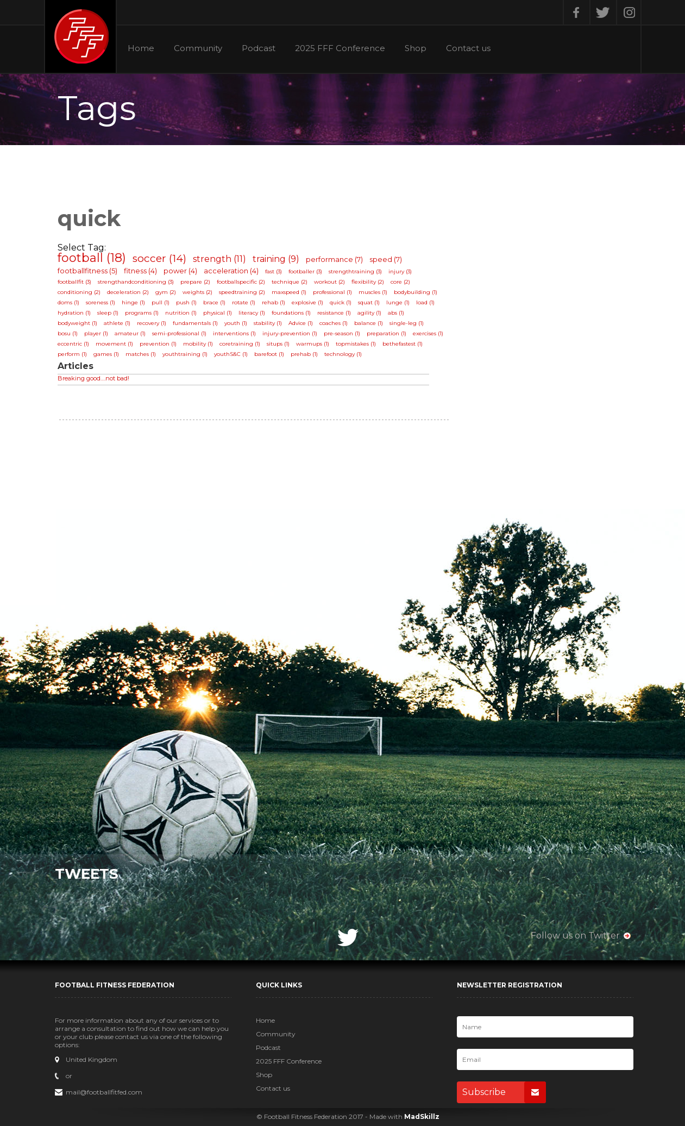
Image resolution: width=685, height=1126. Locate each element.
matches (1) (140, 354)
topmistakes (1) (356, 343)
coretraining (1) (239, 343)
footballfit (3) (74, 281)
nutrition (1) (181, 312)
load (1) (425, 302)
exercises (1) (428, 333)
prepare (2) (195, 281)
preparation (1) (386, 333)
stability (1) (268, 323)
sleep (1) (107, 312)
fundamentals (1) (195, 323)
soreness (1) (100, 302)
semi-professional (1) (179, 333)
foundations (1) (291, 312)
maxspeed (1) (289, 292)
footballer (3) (305, 271)
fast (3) (273, 271)
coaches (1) (333, 323)
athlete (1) (117, 323)
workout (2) (329, 281)
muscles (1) (373, 292)
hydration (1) (74, 312)
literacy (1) (251, 312)
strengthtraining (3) (355, 271)
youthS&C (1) (231, 354)
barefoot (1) (269, 354)
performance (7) (334, 259)
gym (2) (165, 292)
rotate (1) (243, 302)
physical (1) (217, 312)
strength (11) (219, 259)
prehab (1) (304, 354)
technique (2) (289, 281)
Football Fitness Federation (80, 36)
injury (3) (400, 271)
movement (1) (114, 343)
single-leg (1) (406, 323)
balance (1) (368, 323)
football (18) (92, 258)
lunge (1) (398, 302)
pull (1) (160, 302)
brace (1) (214, 302)
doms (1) (68, 302)
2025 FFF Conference (340, 48)
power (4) (180, 270)
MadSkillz (421, 1116)
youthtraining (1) (185, 354)
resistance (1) (334, 312)
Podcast (258, 48)
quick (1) (340, 302)
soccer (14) (159, 258)
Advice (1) (300, 323)
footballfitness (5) (87, 270)
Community (198, 48)
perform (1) (72, 354)
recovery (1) (151, 323)
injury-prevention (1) (289, 333)
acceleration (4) (231, 270)
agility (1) (369, 312)
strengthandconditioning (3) (136, 281)
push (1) (186, 302)
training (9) (276, 259)
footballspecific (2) (241, 281)
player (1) (96, 333)
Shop (415, 48)
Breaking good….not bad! (93, 378)
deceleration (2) (128, 292)
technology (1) (343, 354)
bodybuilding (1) (415, 292)
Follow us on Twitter (575, 935)
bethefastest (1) (402, 343)
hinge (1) (133, 302)
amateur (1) (130, 333)
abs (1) (396, 312)
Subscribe (504, 1092)
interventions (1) (234, 333)
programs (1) (142, 312)
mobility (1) (198, 343)
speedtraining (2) (242, 292)
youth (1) (235, 323)
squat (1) (369, 302)
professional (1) (332, 292)
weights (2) (197, 292)
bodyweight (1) (77, 323)
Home (141, 48)
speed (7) (385, 259)
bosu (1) (68, 333)
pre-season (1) (342, 333)
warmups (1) (312, 343)
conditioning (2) (79, 292)
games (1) (106, 354)
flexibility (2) (367, 281)
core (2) (400, 281)
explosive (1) (307, 302)
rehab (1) (273, 302)
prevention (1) (158, 343)
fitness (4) (140, 270)
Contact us (468, 48)
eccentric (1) (73, 343)
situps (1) (278, 343)
